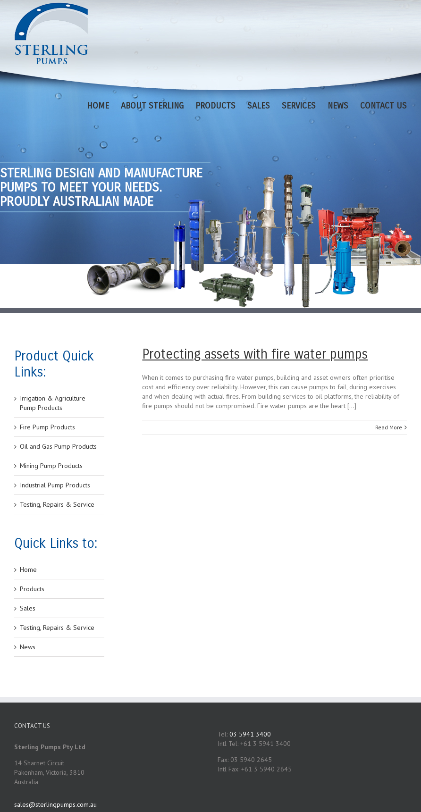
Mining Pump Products (51, 465)
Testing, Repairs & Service (57, 504)
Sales (27, 608)
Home (28, 569)
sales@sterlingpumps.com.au (55, 804)
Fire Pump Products (47, 427)
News (27, 647)
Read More (388, 427)
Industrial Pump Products (55, 485)
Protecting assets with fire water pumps (255, 354)
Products (32, 589)
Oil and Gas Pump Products (58, 446)
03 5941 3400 (250, 734)
